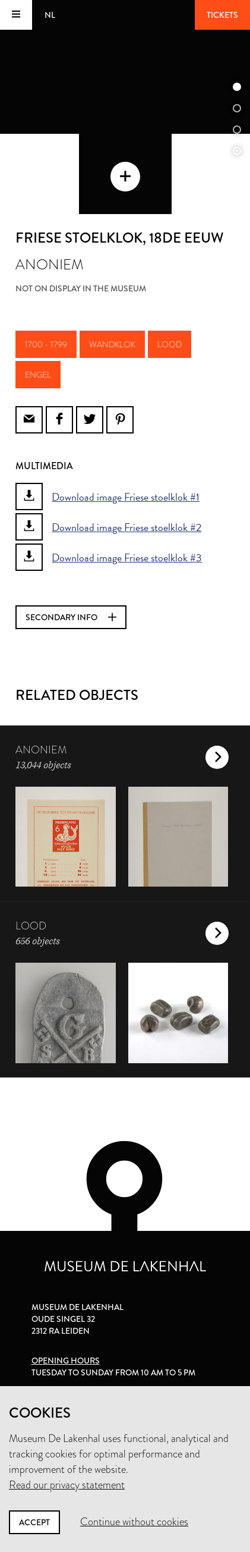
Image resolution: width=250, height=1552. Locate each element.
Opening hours (65, 1360)
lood (169, 344)
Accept (34, 1522)
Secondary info (71, 617)
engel (38, 375)
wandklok (112, 344)
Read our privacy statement (67, 1485)
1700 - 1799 (46, 344)
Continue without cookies (134, 1521)
